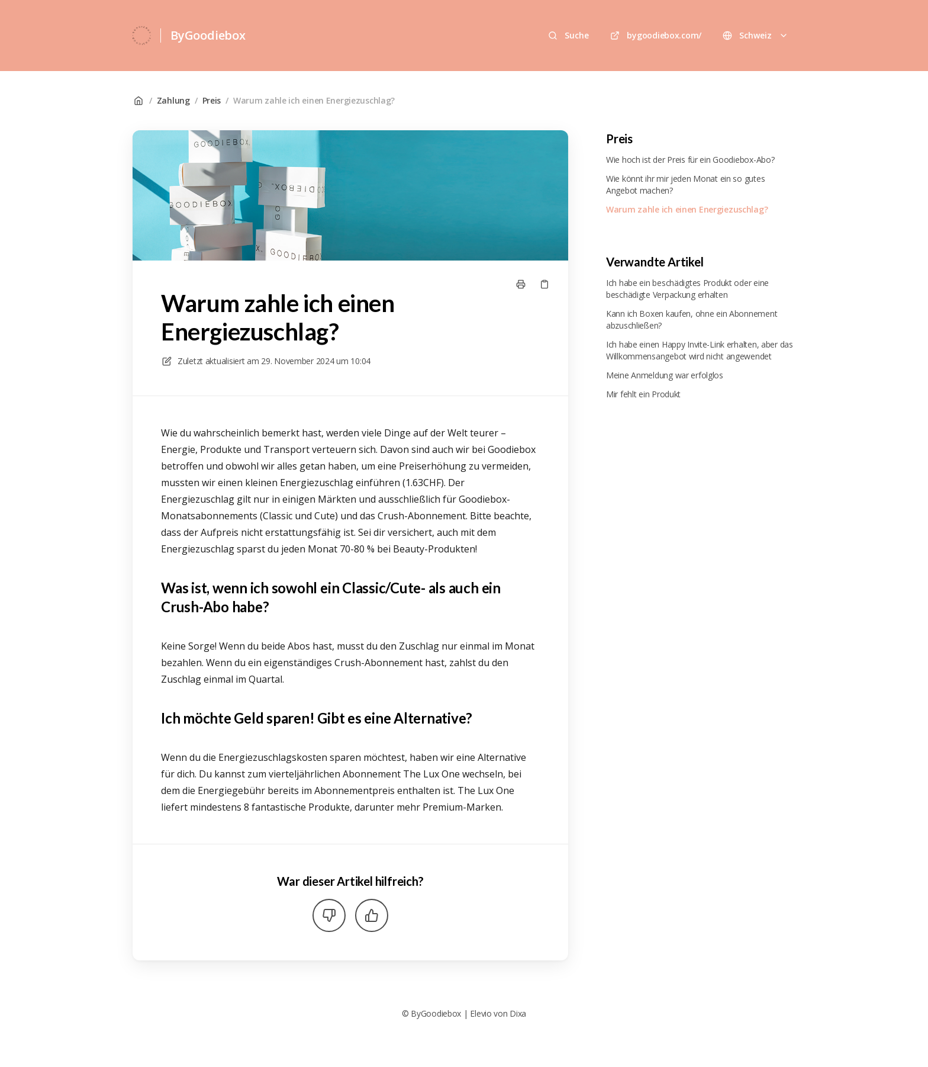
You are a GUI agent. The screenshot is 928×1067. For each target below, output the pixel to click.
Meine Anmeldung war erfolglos (664, 375)
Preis (211, 100)
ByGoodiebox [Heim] (208, 35)
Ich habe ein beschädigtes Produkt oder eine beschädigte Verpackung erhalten (687, 288)
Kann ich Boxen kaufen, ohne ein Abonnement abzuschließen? (691, 319)
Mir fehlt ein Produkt (643, 394)
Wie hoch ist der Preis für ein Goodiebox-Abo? (690, 159)
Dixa (518, 1013)
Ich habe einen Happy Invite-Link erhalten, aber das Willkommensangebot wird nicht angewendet (699, 350)
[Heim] (142, 35)
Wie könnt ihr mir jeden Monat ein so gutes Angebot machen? (685, 184)
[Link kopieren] (544, 284)
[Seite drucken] (520, 284)
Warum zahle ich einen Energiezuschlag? (314, 100)
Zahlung (173, 100)
